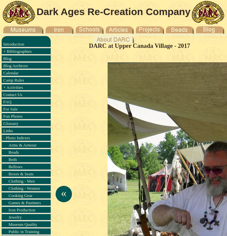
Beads (14, 152)
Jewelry (15, 217)
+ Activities (13, 87)
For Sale (10, 109)
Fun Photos (13, 116)
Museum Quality (23, 224)
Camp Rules (13, 80)
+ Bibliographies (17, 51)
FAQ (7, 101)
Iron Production (22, 209)
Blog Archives (15, 65)
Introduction (13, 44)
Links (8, 130)
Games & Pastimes (25, 202)
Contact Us (12, 94)
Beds (13, 159)
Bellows (16, 166)
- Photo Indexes (16, 137)
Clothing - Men (22, 181)
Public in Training (24, 231)
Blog (7, 58)
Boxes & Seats (21, 173)
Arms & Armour (23, 145)
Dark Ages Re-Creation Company (114, 11)
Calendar (11, 72)
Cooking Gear (20, 195)
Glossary (10, 123)
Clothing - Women (24, 188)
